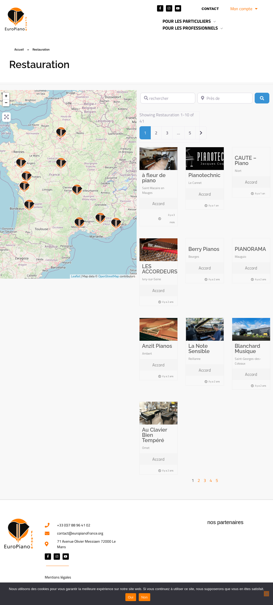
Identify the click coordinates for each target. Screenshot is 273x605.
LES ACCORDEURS (159, 269)
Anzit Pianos (157, 346)
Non (144, 597)
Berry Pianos (203, 249)
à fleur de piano (154, 178)
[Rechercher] (262, 98)
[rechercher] (168, 98)
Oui (130, 597)
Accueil (19, 49)
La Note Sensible (199, 348)
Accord (158, 203)
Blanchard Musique (247, 348)
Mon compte (244, 8)
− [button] (6, 103)
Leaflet (75, 276)
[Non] (266, 593)
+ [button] (6, 96)
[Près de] (225, 98)
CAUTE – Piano (246, 160)
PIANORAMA (250, 249)
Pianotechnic (204, 175)
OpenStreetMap (108, 276)
